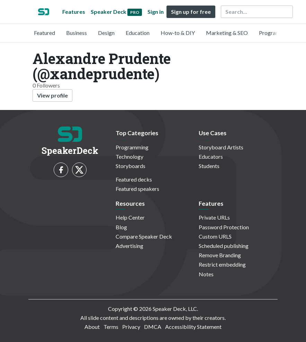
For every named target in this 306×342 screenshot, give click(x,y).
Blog (121, 227)
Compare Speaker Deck (144, 236)
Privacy (131, 326)
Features (73, 11)
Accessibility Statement (193, 326)
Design (106, 32)
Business (76, 32)
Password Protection (224, 227)
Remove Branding (220, 255)
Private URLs (214, 217)
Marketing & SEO (227, 32)
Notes (206, 274)
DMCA (152, 326)
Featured (44, 32)
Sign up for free (191, 11)
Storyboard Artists (221, 147)
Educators (211, 156)
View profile (52, 95)
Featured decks (134, 179)
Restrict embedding (222, 264)
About (92, 326)
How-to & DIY (178, 32)
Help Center (130, 217)
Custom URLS (215, 236)
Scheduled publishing (224, 245)
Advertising (129, 245)
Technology (129, 156)
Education (138, 32)
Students (209, 166)
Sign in (155, 11)
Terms (111, 326)
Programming (275, 32)
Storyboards (130, 166)
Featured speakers (137, 188)
